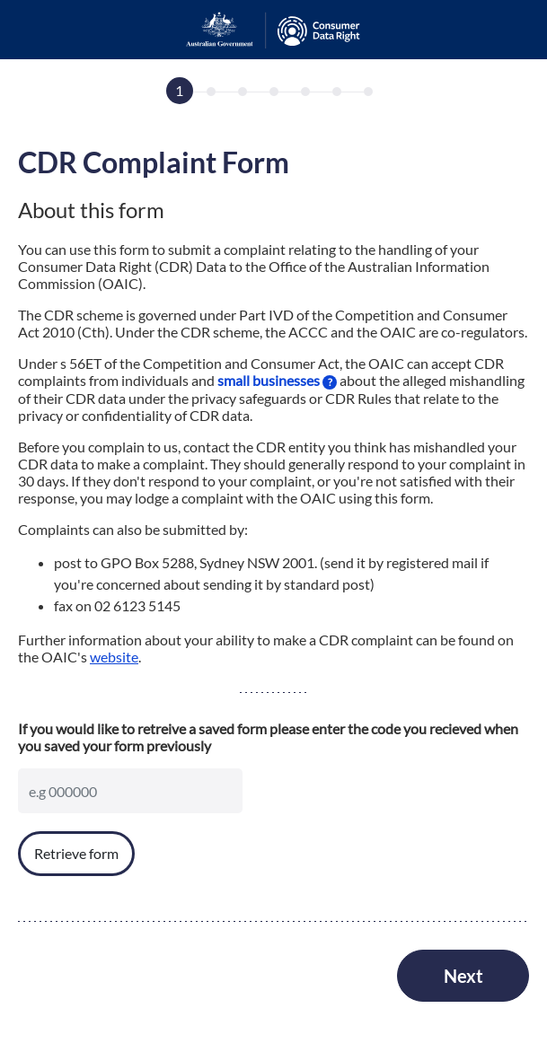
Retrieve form (76, 853)
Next (463, 975)
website (114, 656)
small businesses (277, 380)
